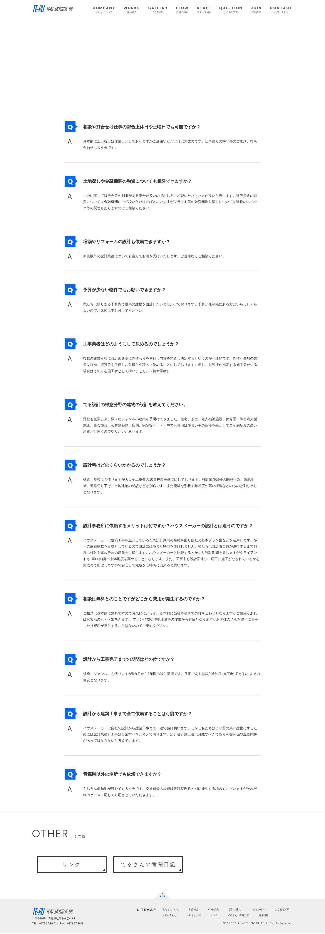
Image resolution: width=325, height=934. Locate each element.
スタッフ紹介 (258, 910)
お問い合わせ (169, 916)
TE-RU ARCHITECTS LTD (53, 9)
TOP (162, 895)
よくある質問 (282, 910)
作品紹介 (193, 910)
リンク (71, 865)
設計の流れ (235, 910)
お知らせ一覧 (193, 916)
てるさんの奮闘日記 (148, 865)
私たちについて (170, 910)
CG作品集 (213, 910)
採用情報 (263, 916)
